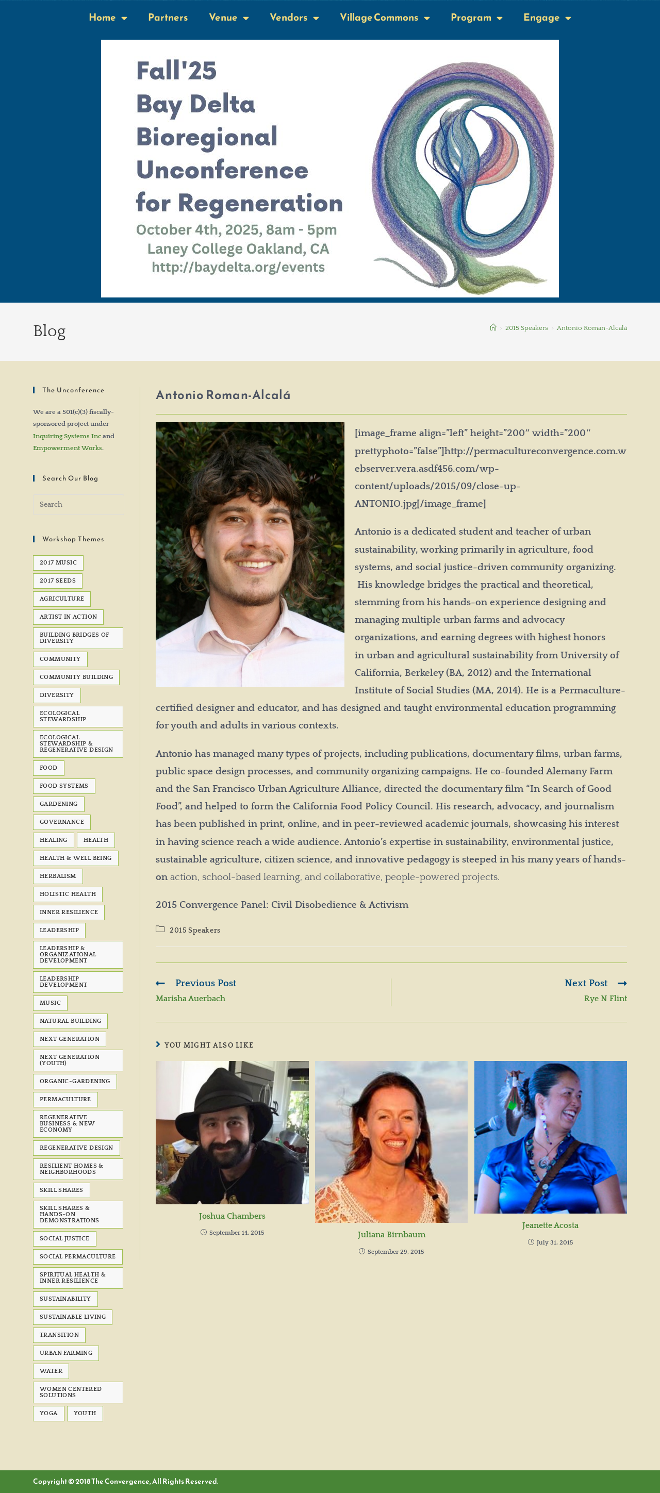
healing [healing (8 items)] (54, 840)
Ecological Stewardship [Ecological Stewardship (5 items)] (63, 716)
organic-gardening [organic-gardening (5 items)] (75, 1081)
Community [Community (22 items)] (60, 659)
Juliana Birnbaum (391, 1234)
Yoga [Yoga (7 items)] (49, 1413)
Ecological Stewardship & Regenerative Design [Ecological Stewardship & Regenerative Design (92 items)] (76, 743)
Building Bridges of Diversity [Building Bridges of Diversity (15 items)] (74, 638)
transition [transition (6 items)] (59, 1335)
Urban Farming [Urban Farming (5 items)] (66, 1353)
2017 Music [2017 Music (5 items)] (58, 562)
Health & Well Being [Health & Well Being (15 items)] (76, 858)
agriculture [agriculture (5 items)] (62, 598)
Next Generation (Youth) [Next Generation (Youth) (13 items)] (70, 1060)
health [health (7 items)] (96, 840)
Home (108, 18)
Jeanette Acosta (550, 1225)
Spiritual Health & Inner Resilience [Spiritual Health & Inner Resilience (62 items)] (73, 1277)
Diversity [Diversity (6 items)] (57, 695)
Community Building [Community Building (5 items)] (76, 677)
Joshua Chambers (232, 1216)
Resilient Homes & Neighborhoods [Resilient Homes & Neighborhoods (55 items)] (72, 1169)
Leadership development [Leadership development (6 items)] (63, 981)
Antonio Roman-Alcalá (592, 327)
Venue (229, 18)
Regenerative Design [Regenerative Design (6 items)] (76, 1147)
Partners (168, 17)
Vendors (294, 18)
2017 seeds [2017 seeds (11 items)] (58, 580)
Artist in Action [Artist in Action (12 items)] (68, 616)
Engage (547, 18)
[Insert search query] (78, 504)
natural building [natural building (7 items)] (70, 1021)
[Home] (493, 327)
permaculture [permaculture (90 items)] (65, 1099)
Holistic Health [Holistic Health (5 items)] (68, 894)
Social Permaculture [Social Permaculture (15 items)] (78, 1256)
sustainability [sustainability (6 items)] (65, 1299)
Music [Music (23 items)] (50, 1003)
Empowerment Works (67, 448)
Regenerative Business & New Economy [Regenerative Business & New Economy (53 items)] (67, 1123)
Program (477, 18)
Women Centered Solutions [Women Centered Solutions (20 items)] (71, 1392)
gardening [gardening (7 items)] (59, 804)
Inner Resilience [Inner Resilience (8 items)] (69, 912)
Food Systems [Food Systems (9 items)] (64, 786)
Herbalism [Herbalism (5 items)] (58, 876)
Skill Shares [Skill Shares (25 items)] (62, 1190)
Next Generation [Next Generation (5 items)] (70, 1039)
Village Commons (385, 18)
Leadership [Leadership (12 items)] (59, 930)
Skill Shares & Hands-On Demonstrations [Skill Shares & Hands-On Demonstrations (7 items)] (70, 1214)
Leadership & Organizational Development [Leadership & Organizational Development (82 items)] (68, 954)
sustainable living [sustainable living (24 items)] (73, 1317)
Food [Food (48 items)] (49, 768)
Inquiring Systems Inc (67, 436)
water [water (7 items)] (51, 1371)
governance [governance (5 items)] (62, 822)
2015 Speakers (195, 930)
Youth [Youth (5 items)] (85, 1413)
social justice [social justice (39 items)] (65, 1238)
